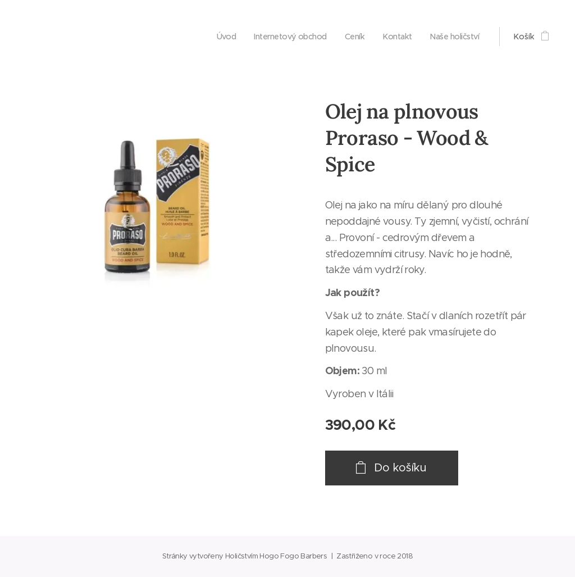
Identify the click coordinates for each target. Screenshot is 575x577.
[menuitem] (215, 36)
